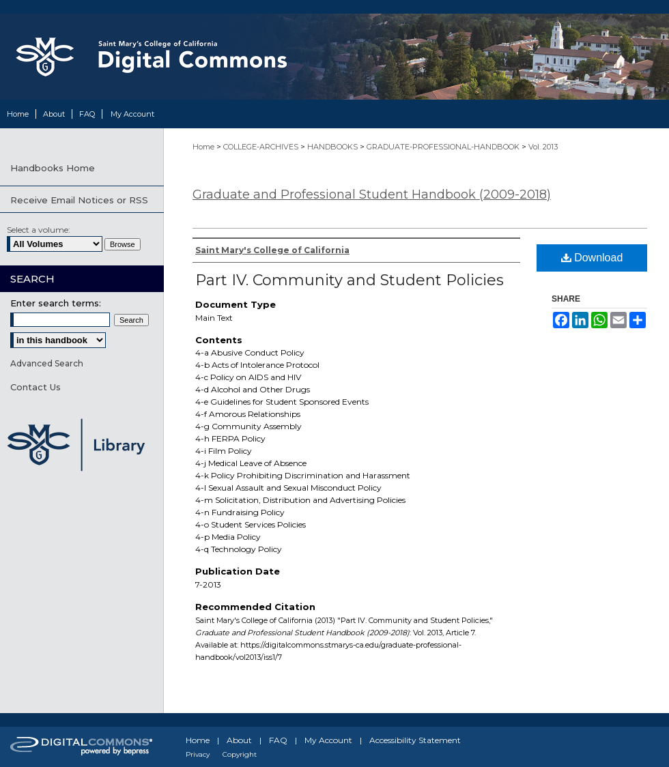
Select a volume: (38, 230)
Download (592, 257)
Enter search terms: (55, 303)
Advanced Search (46, 363)
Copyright (240, 754)
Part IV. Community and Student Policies (349, 280)
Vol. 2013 (543, 146)
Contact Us (35, 386)
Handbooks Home (52, 167)
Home (204, 146)
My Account (328, 740)
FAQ (278, 740)
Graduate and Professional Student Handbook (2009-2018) (372, 194)
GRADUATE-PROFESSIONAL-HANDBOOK (444, 146)
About (239, 740)
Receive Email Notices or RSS (79, 199)
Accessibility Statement (415, 740)
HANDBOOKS (333, 146)
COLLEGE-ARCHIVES (261, 146)
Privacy (198, 754)
